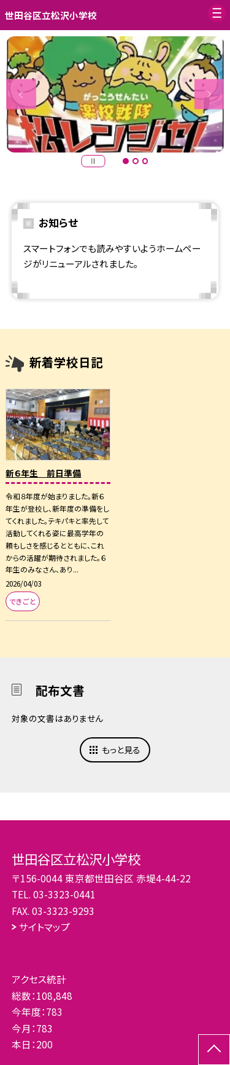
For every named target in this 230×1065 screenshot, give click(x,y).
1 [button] (126, 161)
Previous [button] (21, 94)
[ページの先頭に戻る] (214, 1049)
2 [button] (135, 161)
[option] (115, 94)
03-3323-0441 (64, 894)
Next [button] (209, 94)
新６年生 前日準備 (43, 473)
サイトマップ (44, 926)
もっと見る (121, 749)
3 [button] (145, 161)
